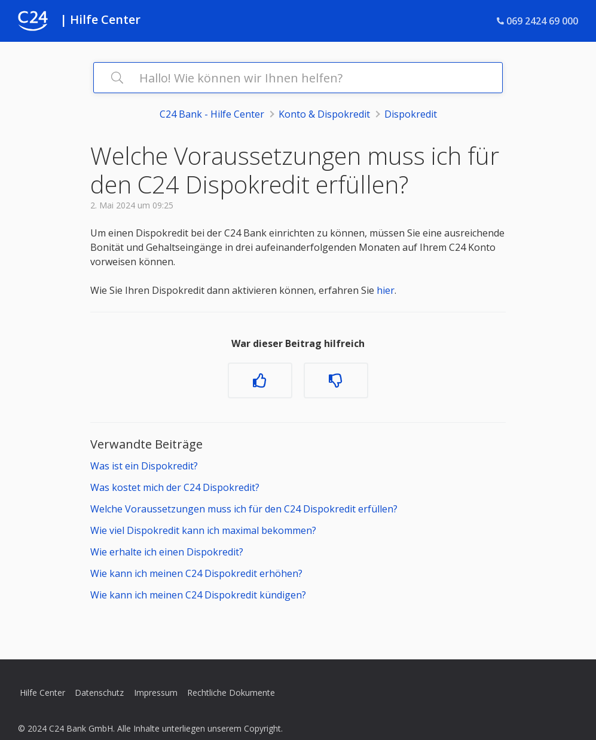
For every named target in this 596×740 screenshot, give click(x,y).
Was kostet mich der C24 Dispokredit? (174, 487)
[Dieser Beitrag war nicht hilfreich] (336, 380)
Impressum (156, 692)
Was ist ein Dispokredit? (145, 465)
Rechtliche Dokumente (231, 692)
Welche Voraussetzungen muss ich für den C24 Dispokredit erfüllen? (244, 508)
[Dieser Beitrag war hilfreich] (260, 380)
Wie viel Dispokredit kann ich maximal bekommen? (203, 530)
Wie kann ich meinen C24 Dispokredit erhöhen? (196, 573)
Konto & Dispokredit (324, 114)
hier (386, 290)
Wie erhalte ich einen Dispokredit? (166, 551)
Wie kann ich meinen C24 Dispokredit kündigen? (198, 594)
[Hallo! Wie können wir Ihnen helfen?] (298, 77)
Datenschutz (99, 692)
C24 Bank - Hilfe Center (212, 114)
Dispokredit (410, 114)
